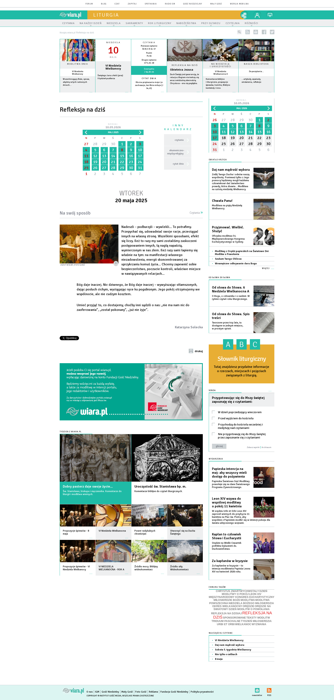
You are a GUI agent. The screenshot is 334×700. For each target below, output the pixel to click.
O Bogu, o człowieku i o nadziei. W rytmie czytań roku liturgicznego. (231, 298)
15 (122, 156)
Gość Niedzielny (192, 4)
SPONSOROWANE (234, 617)
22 (122, 161)
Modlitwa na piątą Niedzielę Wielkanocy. (227, 207)
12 (95, 156)
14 (113, 156)
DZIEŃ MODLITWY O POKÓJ (244, 593)
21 (113, 161)
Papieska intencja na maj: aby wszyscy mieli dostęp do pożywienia (229, 472)
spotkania (151, 4)
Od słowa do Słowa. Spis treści (231, 316)
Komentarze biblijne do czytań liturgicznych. (158, 491)
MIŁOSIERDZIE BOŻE (226, 600)
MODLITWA (248, 600)
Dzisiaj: (113, 126)
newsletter (255, 32)
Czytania (196, 213)
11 (86, 156)
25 (86, 167)
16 (131, 156)
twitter (272, 32)
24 (140, 161)
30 (113, 144)
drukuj (199, 351)
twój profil (257, 15)
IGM (97, 691)
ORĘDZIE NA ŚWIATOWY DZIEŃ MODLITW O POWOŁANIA (242, 608)
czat (117, 4)
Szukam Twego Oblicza (228, 258)
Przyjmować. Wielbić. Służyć (228, 229)
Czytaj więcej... (185, 94)
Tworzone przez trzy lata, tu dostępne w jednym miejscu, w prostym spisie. (227, 325)
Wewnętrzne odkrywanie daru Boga (236, 263)
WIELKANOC (243, 624)
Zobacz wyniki (253, 447)
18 (86, 161)
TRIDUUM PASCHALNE (226, 621)
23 (131, 161)
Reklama (153, 691)
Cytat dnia (149, 78)
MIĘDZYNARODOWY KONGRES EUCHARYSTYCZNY (241, 597)
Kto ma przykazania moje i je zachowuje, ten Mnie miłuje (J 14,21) (149, 85)
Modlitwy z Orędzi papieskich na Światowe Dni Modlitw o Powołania (242, 253)
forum (89, 4)
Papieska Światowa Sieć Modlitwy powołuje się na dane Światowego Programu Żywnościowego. (231, 484)
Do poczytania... (256, 71)
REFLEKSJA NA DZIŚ (242, 615)
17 (140, 156)
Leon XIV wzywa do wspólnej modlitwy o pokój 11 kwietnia (227, 502)
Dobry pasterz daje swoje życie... (88, 486)
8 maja (219, 659)
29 (104, 144)
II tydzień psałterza (106, 78)
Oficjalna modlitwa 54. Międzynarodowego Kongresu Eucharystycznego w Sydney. (228, 238)
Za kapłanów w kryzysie (230, 561)
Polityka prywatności (202, 691)
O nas (89, 691)
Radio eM (170, 4)
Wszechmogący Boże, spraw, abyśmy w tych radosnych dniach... (76, 82)
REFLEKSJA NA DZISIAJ (226, 613)
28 (95, 144)
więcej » (77, 94)
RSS (269, 689)
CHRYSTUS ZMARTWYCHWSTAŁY (237, 591)
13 (104, 156)
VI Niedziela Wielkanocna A (220, 72)
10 (140, 150)
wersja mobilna (239, 4)
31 (140, 167)
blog (104, 4)
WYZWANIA (259, 624)
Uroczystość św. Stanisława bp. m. (160, 486)
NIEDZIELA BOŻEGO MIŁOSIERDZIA (251, 603)
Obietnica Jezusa (181, 69)
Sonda (212, 390)
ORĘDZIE (248, 606)
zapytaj (132, 4)
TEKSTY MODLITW (258, 617)
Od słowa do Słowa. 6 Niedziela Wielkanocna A (230, 289)
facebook (264, 32)
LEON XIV (255, 594)
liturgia (106, 15)
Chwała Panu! (222, 201)
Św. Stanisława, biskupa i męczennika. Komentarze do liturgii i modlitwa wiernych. (92, 493)
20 (104, 161)
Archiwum (266, 447)
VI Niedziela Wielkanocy (77, 72)
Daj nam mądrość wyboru (231, 170)
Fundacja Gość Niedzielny (174, 691)
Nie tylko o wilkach (226, 654)
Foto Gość (141, 691)
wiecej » (113, 94)
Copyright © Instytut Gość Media (103, 695)
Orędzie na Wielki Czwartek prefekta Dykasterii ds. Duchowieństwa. (226, 546)
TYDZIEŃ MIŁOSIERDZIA (256, 621)
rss (247, 32)
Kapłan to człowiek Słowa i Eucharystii (226, 536)
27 (86, 144)
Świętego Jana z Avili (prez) (110, 75)
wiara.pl (73, 14)
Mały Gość (216, 4)
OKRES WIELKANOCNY (227, 606)
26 (95, 167)
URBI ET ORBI (226, 624)
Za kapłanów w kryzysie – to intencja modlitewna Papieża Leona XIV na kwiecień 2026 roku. (231, 568)
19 (95, 161)
